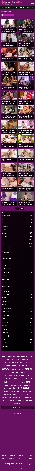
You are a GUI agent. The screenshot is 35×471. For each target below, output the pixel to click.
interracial (27, 400)
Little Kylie (17, 283)
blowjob (16, 366)
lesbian (7, 366)
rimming (6, 385)
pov (17, 372)
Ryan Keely (17, 339)
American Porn (17, 240)
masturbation (11, 363)
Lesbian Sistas (17, 279)
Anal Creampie (17, 247)
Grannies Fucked (17, 258)
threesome (28, 397)
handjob (8, 382)
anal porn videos (8, 356)
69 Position (17, 226)
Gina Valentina (17, 336)
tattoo (27, 385)
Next (22, 208)
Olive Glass (17, 343)
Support (12, 456)
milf (20, 397)
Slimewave (17, 262)
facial (18, 400)
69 (17, 222)
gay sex (23, 372)
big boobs (7, 388)
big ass (17, 403)
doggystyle (15, 391)
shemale (16, 382)
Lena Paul (17, 325)
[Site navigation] (32, 3)
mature (20, 378)
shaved (21, 375)
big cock (26, 366)
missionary (25, 388)
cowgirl (5, 369)
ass (15, 378)
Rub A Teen (17, 276)
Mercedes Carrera (17, 308)
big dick (28, 369)
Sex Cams (30, 7)
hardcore (25, 382)
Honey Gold (17, 318)
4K (17, 219)
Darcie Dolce (17, 312)
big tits (28, 379)
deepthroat (7, 379)
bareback (7, 394)
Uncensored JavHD (7, 7)
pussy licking (22, 356)
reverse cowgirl (16, 385)
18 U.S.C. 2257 (29, 458)
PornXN (17, 265)
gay (31, 356)
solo (15, 394)
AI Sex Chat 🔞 (20, 7)
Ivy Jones (17, 298)
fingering (13, 397)
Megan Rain (17, 315)
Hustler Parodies (17, 269)
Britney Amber (17, 301)
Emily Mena (17, 346)
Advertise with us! (8, 458)
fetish (4, 397)
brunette (9, 359)
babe (4, 400)
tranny (27, 394)
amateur (27, 391)
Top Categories (8, 213)
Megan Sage (17, 294)
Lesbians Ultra (17, 286)
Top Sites (6, 252)
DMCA (19, 458)
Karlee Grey (17, 322)
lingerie (13, 369)
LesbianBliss (15, 468)
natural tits (11, 375)
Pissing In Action (17, 272)
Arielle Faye (17, 332)
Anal (17, 243)
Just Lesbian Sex (17, 255)
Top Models (7, 291)
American (17, 236)
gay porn (16, 388)
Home (4, 456)
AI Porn (17, 229)
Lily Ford (17, 305)
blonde (11, 372)
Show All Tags (17, 407)
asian (27, 375)
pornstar (11, 400)
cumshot (25, 359)
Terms (21, 456)
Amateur (17, 233)
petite (20, 394)
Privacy (29, 456)
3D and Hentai (17, 216)
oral (17, 359)
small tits (24, 363)
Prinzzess (17, 329)
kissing (20, 369)
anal (6, 391)
